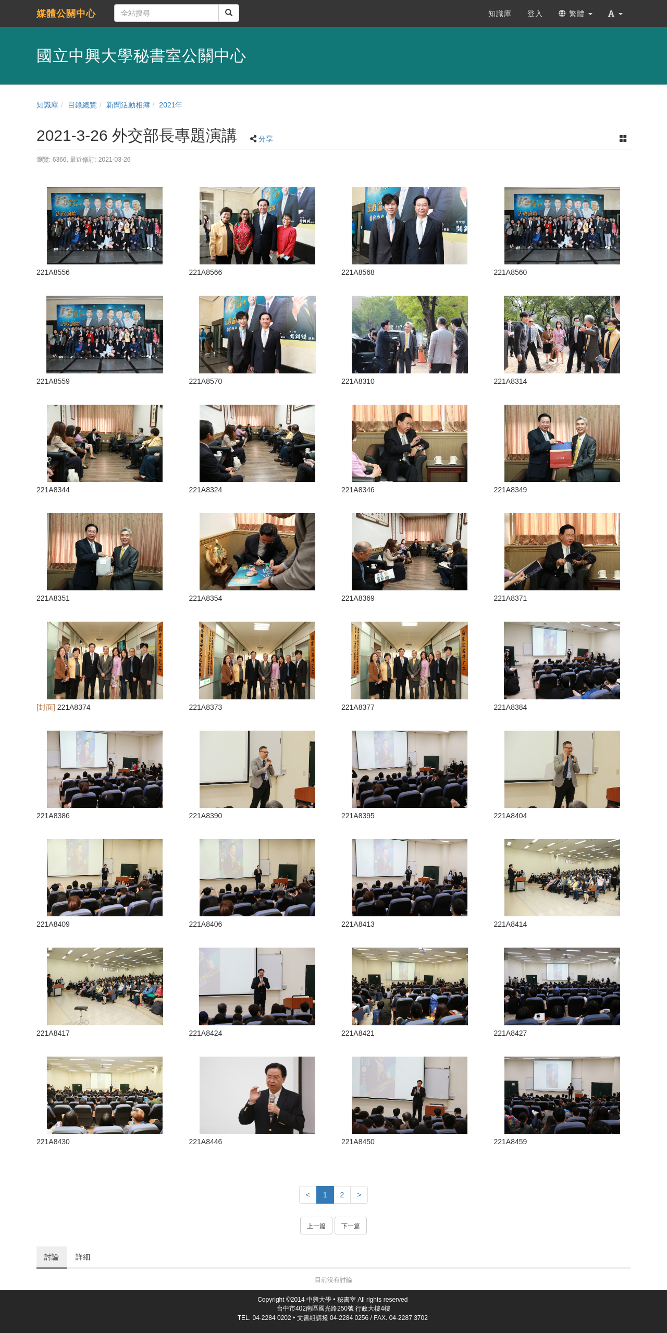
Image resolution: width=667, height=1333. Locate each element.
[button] (615, 14)
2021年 (170, 105)
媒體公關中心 (66, 13)
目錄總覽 (82, 105)
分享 (265, 139)
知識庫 (47, 105)
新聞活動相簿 (128, 105)
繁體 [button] (575, 13)
